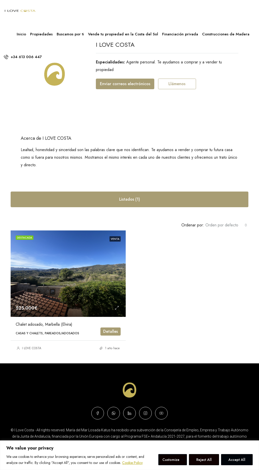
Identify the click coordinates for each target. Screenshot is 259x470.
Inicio (21, 34)
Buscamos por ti (70, 34)
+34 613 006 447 (23, 57)
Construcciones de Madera (225, 34)
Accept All (236, 459)
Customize (170, 459)
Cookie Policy (132, 462)
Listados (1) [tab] (129, 199)
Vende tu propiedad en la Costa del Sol (123, 34)
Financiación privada (180, 34)
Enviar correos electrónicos (125, 84)
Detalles (110, 331)
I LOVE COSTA (31, 348)
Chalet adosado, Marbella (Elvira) (44, 324)
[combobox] (226, 225)
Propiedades (41, 34)
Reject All (204, 459)
